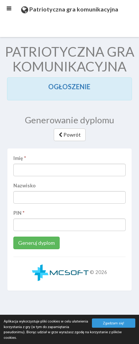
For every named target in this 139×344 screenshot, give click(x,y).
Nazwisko (24, 185)
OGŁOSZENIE (69, 87)
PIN (17, 213)
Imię (18, 158)
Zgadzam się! (113, 323)
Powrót (70, 134)
